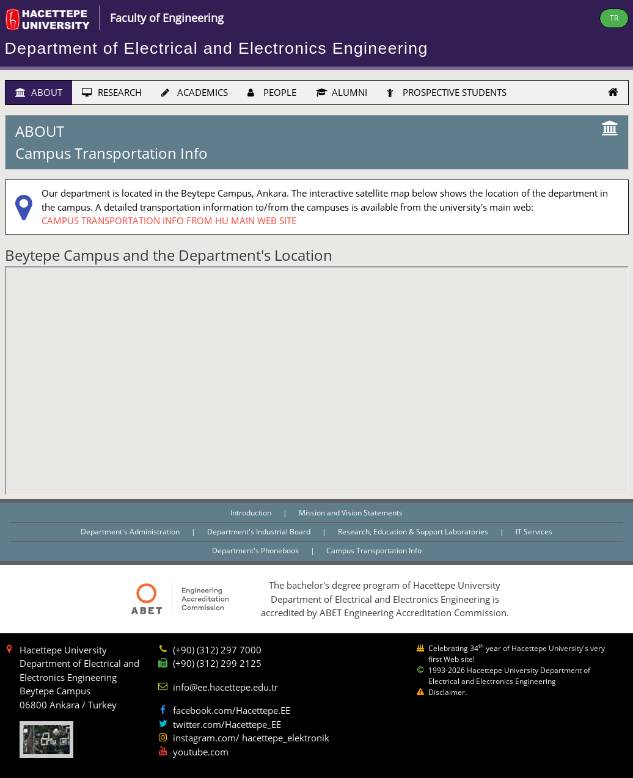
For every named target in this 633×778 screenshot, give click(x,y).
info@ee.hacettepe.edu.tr (225, 687)
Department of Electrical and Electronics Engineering (216, 48)
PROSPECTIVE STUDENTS (447, 92)
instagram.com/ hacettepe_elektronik (251, 738)
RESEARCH (112, 92)
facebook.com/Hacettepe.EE (231, 710)
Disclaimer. (447, 692)
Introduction (251, 512)
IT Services (534, 531)
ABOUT (38, 92)
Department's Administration (131, 531)
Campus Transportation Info (374, 550)
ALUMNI (341, 92)
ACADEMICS (194, 92)
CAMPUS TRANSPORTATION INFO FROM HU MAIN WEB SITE (169, 220)
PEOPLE (271, 92)
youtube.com (201, 752)
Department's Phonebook (256, 550)
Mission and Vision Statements (351, 512)
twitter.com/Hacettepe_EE (227, 724)
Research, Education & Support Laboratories (414, 531)
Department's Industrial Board (259, 531)
